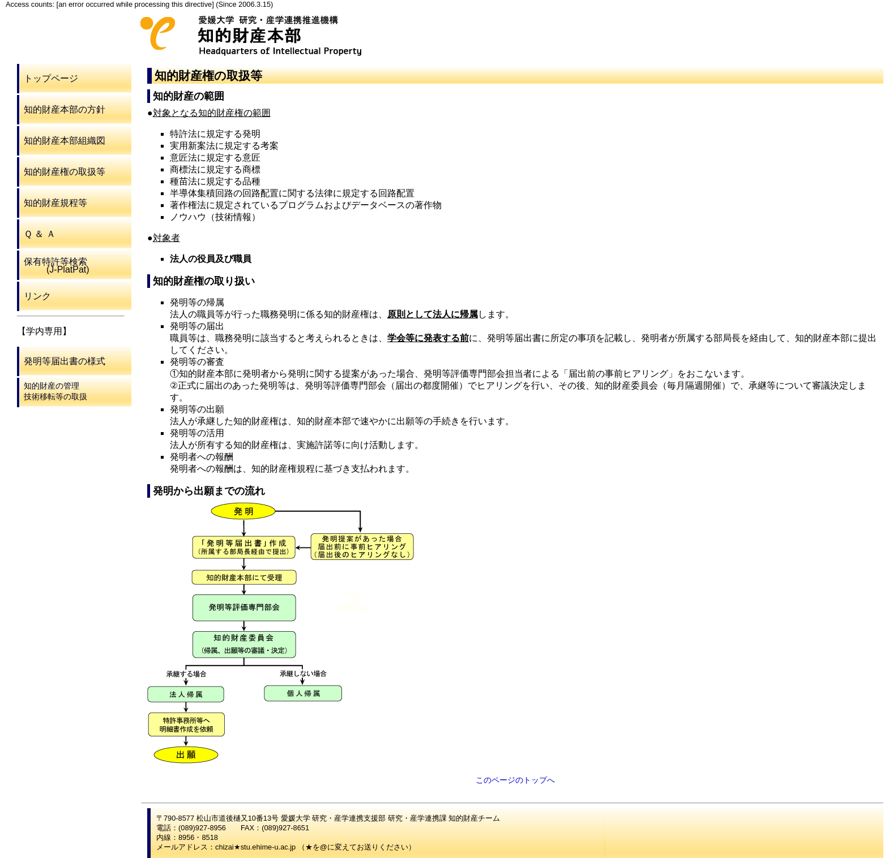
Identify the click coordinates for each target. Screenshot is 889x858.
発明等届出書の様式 (64, 361)
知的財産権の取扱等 (64, 171)
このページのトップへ (515, 779)
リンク (37, 296)
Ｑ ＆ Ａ (39, 234)
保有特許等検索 (56, 265)
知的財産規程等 (55, 203)
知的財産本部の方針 (64, 109)
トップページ (51, 78)
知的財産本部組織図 (64, 140)
